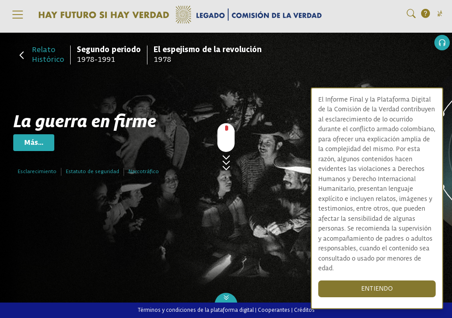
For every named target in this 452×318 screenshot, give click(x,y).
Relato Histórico (48, 54)
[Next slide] (226, 299)
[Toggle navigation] (17, 14)
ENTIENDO (377, 288)
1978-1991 (109, 54)
